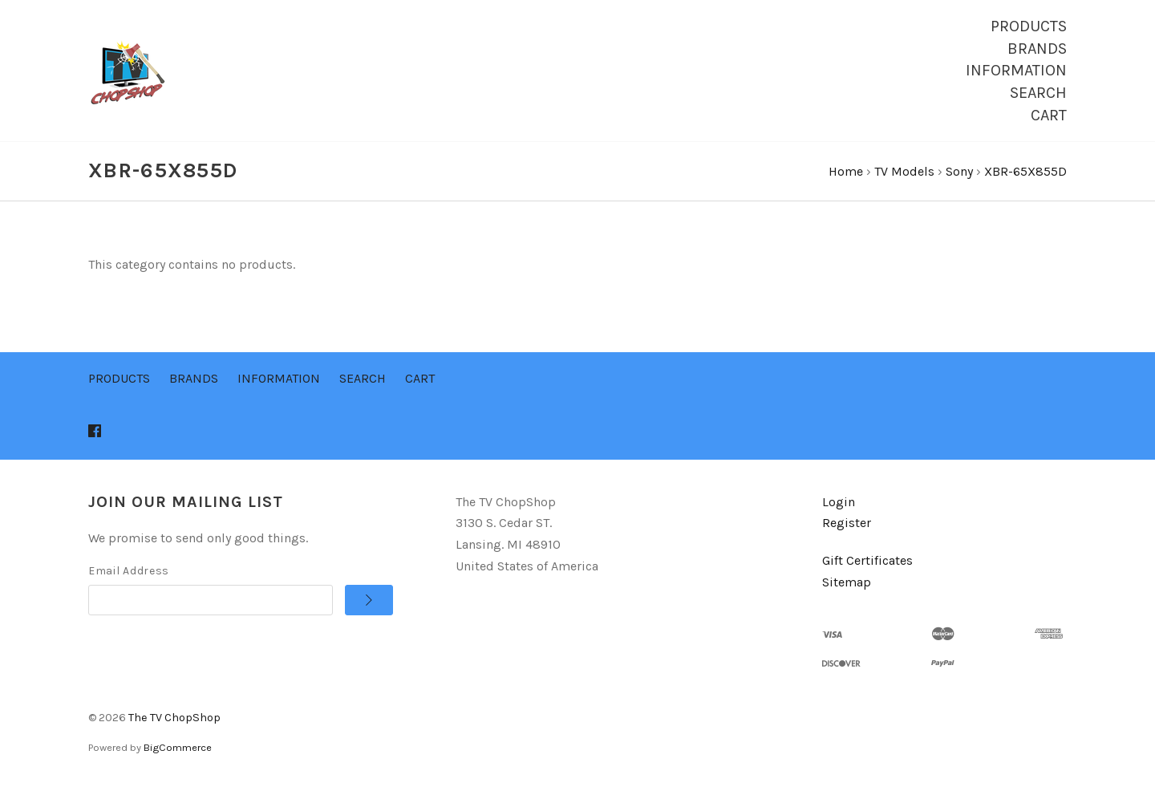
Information (1016, 70)
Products (1029, 26)
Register (846, 525)
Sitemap (846, 584)
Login (838, 504)
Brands (1037, 48)
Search (1038, 92)
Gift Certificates (867, 563)
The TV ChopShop (174, 720)
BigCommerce (178, 750)
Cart (1049, 115)
